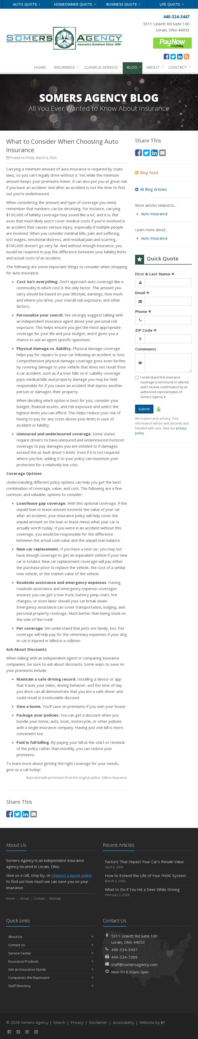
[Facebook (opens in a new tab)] (166, 56)
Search (59, 1022)
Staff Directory (50, 985)
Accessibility (123, 1022)
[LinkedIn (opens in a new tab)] (180, 56)
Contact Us (50, 945)
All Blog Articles (151, 189)
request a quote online (72, 875)
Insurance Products (50, 961)
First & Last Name (155, 273)
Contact (179, 67)
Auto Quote (26, 4)
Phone (143, 311)
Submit (144, 408)
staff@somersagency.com (134, 964)
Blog (133, 67)
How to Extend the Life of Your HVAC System (147, 878)
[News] (186, 56)
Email (142, 292)
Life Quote (172, 4)
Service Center (50, 953)
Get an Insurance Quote (50, 969)
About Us (50, 936)
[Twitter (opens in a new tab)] (173, 56)
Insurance (65, 67)
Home (40, 67)
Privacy (77, 1022)
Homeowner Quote (75, 4)
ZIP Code (146, 330)
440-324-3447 (124, 949)
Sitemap (55, 898)
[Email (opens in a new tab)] (33, 814)
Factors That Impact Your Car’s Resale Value (147, 864)
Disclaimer (98, 1022)
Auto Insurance (154, 213)
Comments (145, 348)
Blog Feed (146, 172)
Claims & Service (102, 67)
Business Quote (123, 4)
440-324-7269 (124, 957)
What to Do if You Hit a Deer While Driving (147, 892)
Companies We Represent (50, 977)
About (154, 67)
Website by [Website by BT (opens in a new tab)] (152, 1022)
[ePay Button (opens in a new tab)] (172, 42)
